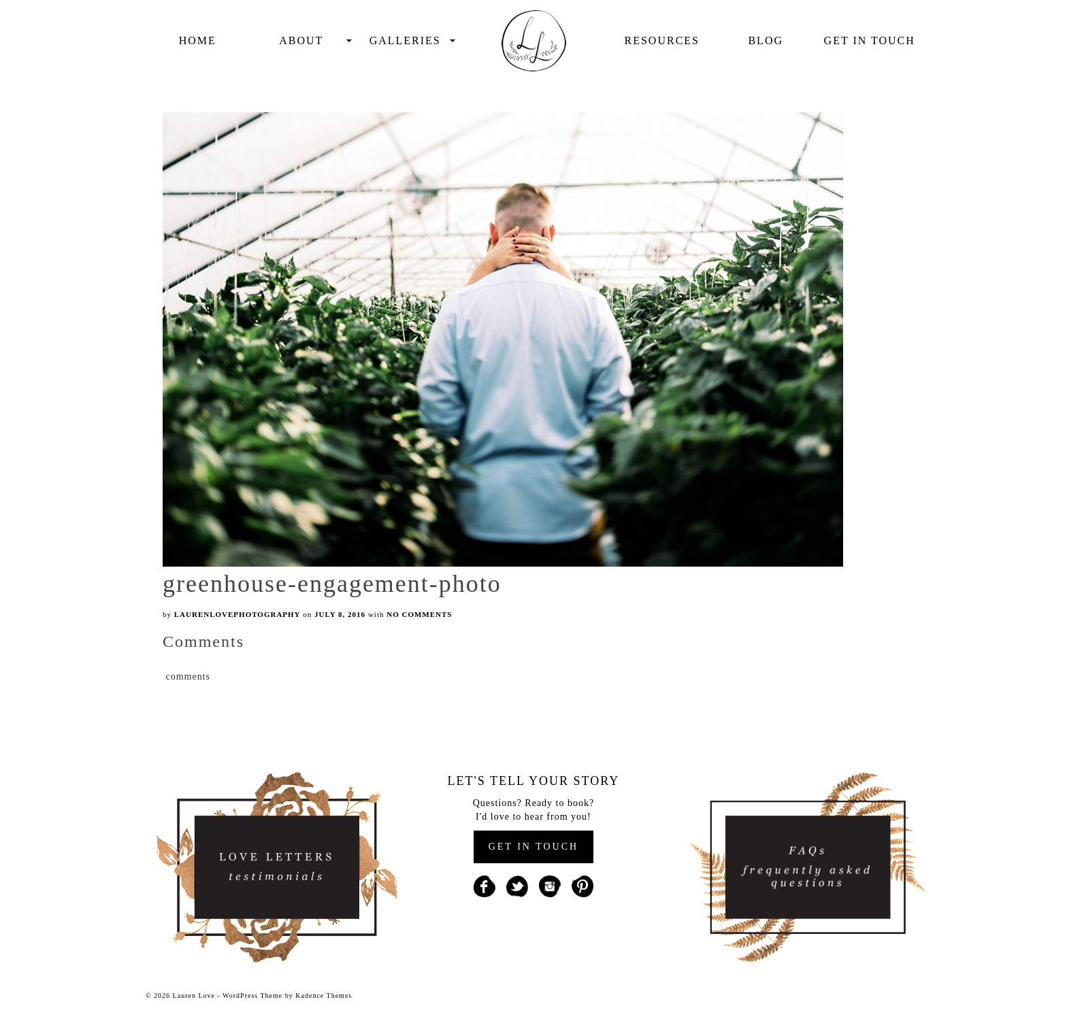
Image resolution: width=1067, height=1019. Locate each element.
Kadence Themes (323, 995)
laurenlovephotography (237, 614)
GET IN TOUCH (533, 846)
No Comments (419, 614)
